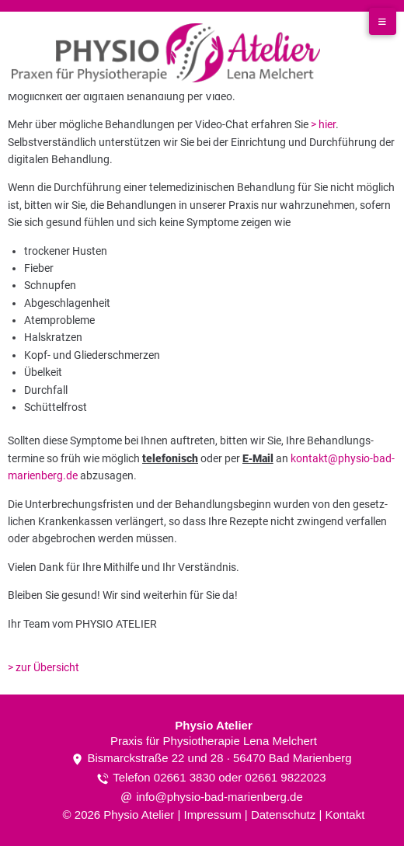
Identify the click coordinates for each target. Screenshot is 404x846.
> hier (323, 124)
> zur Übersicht (43, 667)
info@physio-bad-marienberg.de (219, 796)
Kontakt (345, 814)
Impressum (212, 814)
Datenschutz (283, 814)
